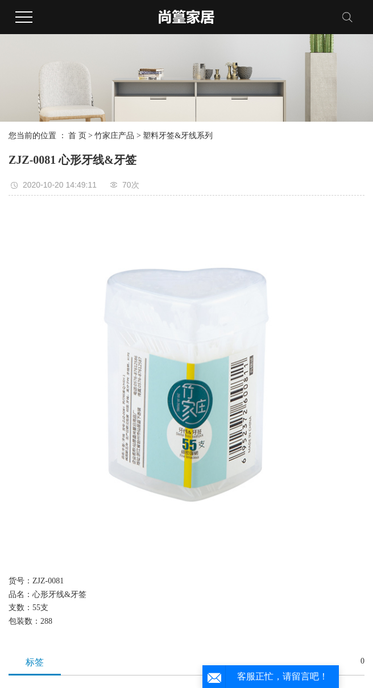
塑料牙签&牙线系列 (178, 135)
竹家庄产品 (114, 135)
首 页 (77, 135)
